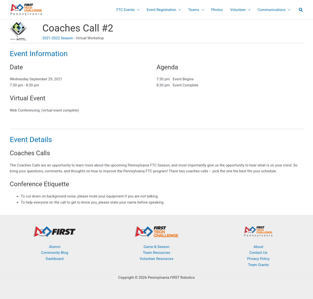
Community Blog (54, 252)
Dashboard (55, 259)
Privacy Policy (258, 259)
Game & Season (156, 247)
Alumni (54, 247)
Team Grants (258, 265)
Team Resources (156, 252)
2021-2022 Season (57, 38)
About (258, 247)
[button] (137, 9)
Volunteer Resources (156, 259)
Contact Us (258, 252)
